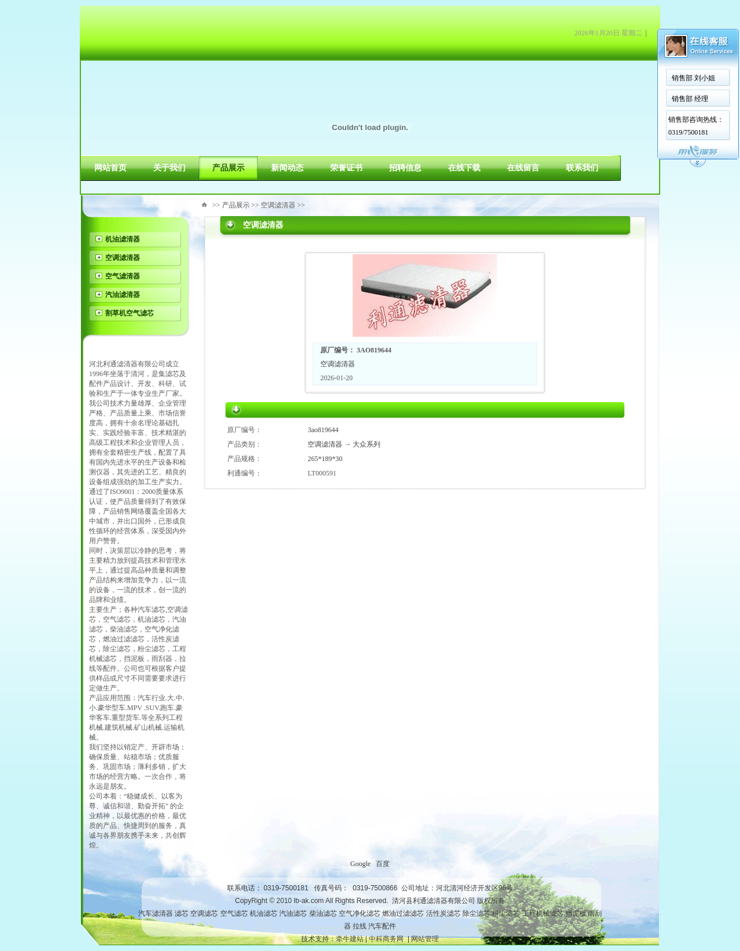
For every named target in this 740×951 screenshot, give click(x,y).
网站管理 (425, 939)
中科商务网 (386, 939)
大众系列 (366, 444)
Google (360, 864)
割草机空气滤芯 (129, 313)
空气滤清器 (122, 276)
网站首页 (110, 168)
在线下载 (464, 168)
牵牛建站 (350, 939)
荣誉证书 (346, 168)
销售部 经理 (690, 99)
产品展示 (228, 168)
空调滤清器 (122, 258)
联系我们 (582, 168)
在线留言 (523, 168)
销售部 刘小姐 (693, 78)
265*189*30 (325, 459)
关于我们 (169, 168)
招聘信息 (405, 168)
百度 (383, 864)
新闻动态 (287, 168)
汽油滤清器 (122, 295)
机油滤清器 (122, 239)
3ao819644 (323, 430)
